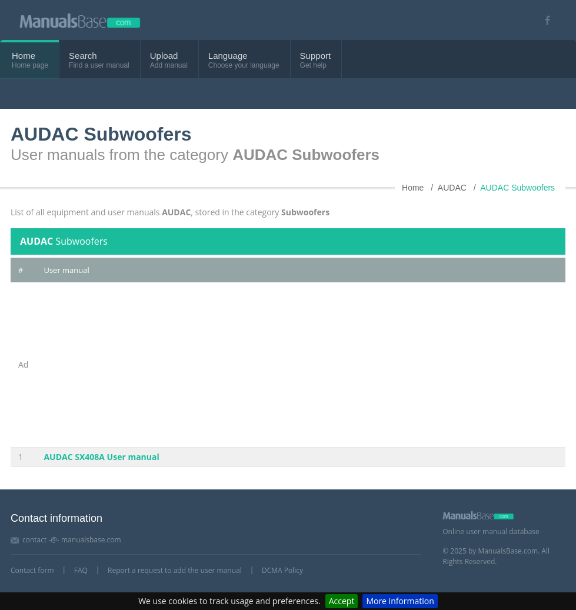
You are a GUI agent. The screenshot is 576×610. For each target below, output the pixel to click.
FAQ (81, 570)
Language (228, 55)
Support (315, 55)
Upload (164, 55)
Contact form (32, 570)
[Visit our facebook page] (543, 20)
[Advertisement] (300, 364)
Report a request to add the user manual (175, 570)
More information (400, 600)
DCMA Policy (282, 570)
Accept (342, 600)
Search (83, 55)
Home (23, 55)
